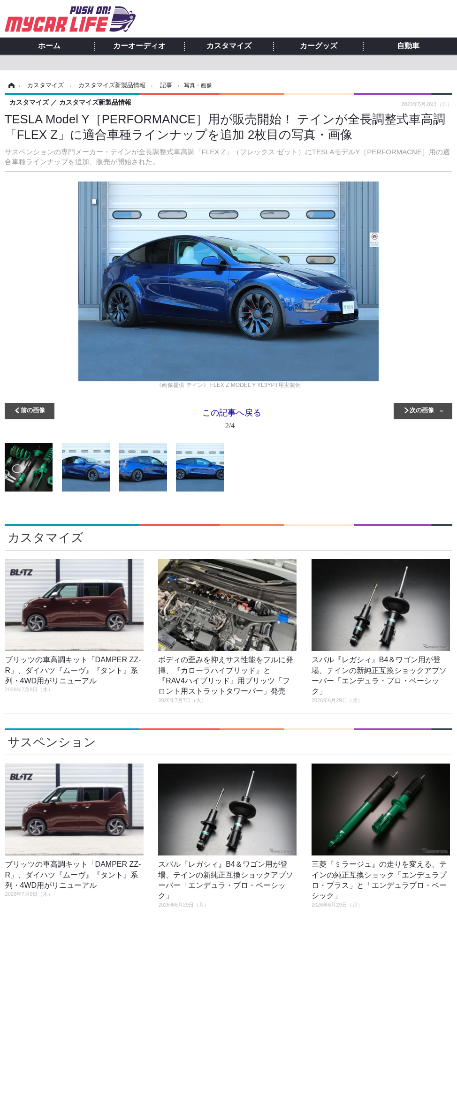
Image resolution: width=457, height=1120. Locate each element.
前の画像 (33, 410)
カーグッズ (318, 46)
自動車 (408, 46)
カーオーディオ (139, 46)
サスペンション (52, 742)
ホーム (49, 46)
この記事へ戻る (231, 421)
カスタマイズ (228, 46)
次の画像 (422, 410)
